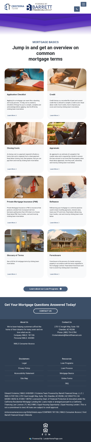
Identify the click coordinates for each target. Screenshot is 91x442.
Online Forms (66, 378)
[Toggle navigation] (83, 4)
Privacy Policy (24, 368)
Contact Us (45, 311)
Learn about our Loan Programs (46, 289)
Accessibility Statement (24, 373)
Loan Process (67, 368)
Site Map (24, 378)
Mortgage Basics (67, 373)
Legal (24, 363)
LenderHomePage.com (52, 439)
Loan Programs (67, 363)
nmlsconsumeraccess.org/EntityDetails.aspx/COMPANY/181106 (32, 412)
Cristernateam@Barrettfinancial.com (67, 335)
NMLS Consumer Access (24, 344)
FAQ (67, 383)
